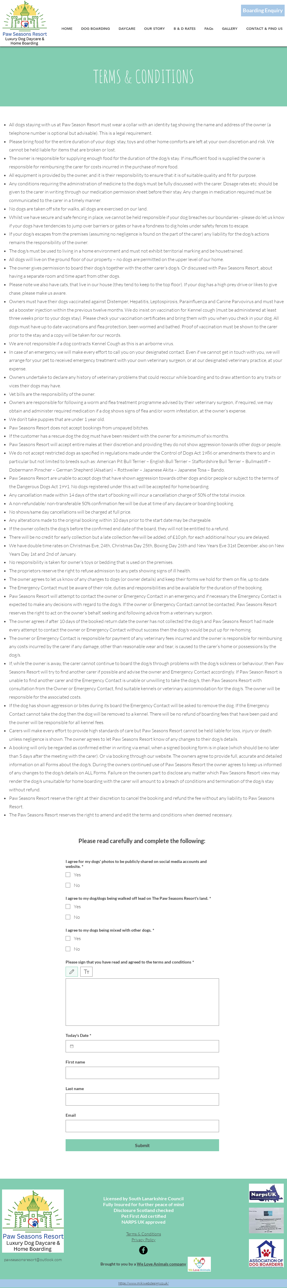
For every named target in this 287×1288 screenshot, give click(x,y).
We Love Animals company (161, 1263)
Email (71, 1115)
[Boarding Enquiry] (263, 10)
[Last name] (140, 1099)
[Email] (140, 1126)
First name (75, 1061)
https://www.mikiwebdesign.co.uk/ (143, 1283)
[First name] (140, 1073)
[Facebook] (143, 1250)
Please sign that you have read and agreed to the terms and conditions (130, 961)
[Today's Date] (71, 1046)
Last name (75, 1088)
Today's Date (78, 1035)
